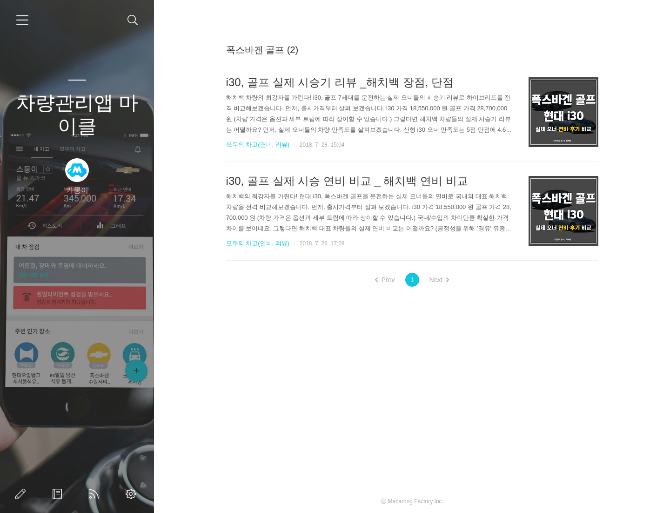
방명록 (59, 494)
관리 (132, 494)
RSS (96, 494)
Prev (385, 280)
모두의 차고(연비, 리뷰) (258, 144)
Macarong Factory (410, 501)
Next (439, 280)
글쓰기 (22, 494)
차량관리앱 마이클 (77, 114)
